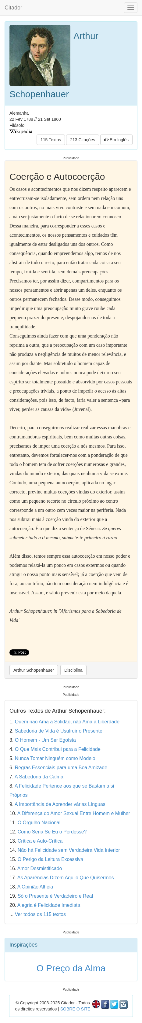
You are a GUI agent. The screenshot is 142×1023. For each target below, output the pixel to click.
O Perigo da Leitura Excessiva (50, 859)
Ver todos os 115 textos (40, 914)
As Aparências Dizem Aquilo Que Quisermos (65, 877)
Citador (13, 8)
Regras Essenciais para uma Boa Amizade (61, 767)
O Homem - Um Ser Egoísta (45, 740)
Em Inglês (116, 139)
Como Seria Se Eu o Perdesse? (52, 831)
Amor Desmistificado (39, 868)
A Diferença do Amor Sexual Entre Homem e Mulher (73, 813)
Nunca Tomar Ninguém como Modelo (55, 758)
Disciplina (73, 670)
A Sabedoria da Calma (39, 776)
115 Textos (51, 139)
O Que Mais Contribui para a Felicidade (58, 749)
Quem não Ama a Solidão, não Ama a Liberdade (67, 721)
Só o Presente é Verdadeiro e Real (55, 896)
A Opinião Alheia (35, 886)
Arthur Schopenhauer (33, 670)
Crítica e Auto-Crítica (40, 841)
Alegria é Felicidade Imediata (48, 905)
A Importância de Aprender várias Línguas (60, 804)
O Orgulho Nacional (39, 822)
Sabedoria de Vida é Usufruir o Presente (58, 730)
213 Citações (82, 139)
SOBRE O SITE (75, 1008)
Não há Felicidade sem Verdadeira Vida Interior (69, 850)
